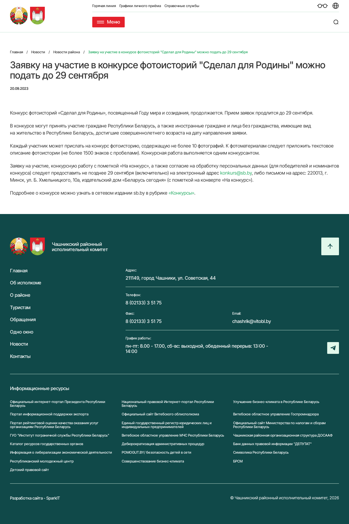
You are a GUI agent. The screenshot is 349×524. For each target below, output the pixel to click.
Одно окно (21, 332)
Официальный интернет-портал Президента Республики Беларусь (57, 403)
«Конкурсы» (181, 193)
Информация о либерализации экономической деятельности (61, 452)
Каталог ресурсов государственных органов (46, 444)
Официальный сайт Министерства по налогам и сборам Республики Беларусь (279, 425)
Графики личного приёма (140, 6)
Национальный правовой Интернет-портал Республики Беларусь (168, 403)
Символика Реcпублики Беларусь (261, 452)
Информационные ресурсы (39, 388)
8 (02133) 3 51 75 (144, 303)
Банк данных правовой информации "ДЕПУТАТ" (272, 444)
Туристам (20, 307)
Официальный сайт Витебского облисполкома (160, 414)
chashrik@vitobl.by (251, 321)
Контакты (20, 356)
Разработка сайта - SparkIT (35, 498)
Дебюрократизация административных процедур (163, 444)
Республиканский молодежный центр (42, 461)
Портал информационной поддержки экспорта (49, 414)
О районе (20, 295)
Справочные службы (181, 6)
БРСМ (238, 461)
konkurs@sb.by (236, 173)
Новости (19, 344)
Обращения (23, 319)
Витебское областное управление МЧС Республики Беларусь (173, 435)
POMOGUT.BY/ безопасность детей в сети (156, 452)
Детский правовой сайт (29, 470)
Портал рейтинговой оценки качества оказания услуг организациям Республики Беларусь (54, 425)
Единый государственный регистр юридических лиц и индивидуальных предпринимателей (167, 425)
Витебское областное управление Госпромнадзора (276, 414)
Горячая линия (104, 6)
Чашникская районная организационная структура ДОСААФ (282, 435)
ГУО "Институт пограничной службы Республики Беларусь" (59, 435)
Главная (18, 270)
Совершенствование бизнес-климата (153, 461)
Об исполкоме (25, 283)
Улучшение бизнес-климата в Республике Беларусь (276, 402)
